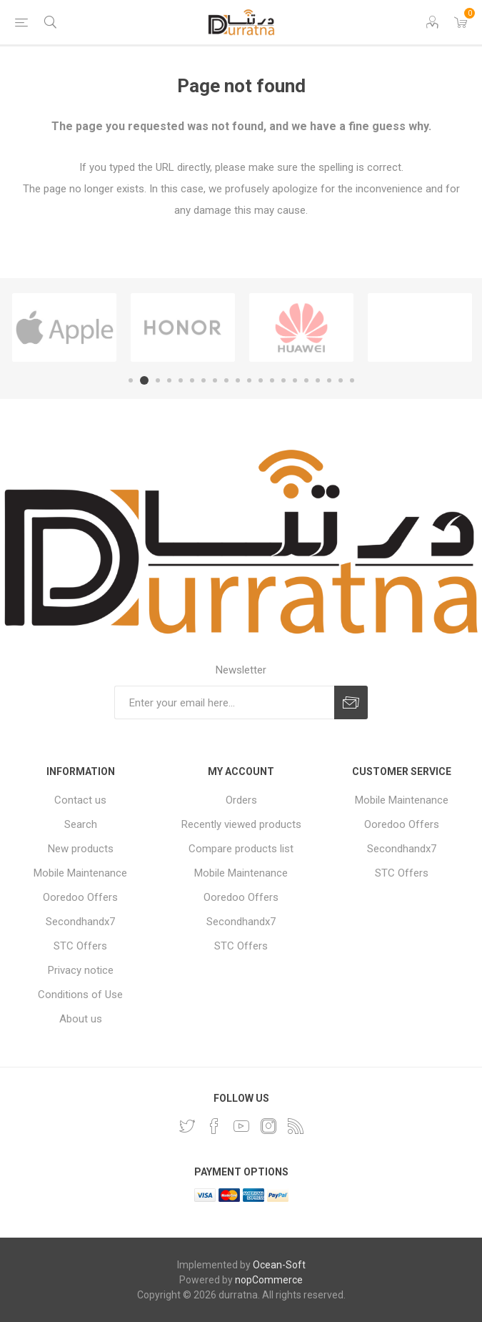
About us (80, 1018)
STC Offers (80, 945)
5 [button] (181, 380)
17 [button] (318, 380)
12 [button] (260, 380)
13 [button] (272, 380)
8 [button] (215, 380)
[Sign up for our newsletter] (224, 702)
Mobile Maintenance (80, 873)
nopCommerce (269, 1280)
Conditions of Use (80, 994)
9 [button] (226, 380)
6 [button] (192, 380)
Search (80, 824)
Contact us (80, 800)
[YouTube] (241, 1126)
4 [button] (169, 380)
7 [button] (203, 380)
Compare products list (241, 848)
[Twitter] (187, 1126)
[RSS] (295, 1126)
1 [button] (131, 380)
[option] (64, 327)
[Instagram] (268, 1126)
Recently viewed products (241, 824)
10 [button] (238, 380)
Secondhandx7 (80, 921)
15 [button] (295, 380)
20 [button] (352, 380)
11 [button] (249, 380)
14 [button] (283, 380)
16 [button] (306, 380)
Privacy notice (81, 970)
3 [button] (158, 380)
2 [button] (144, 380)
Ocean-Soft (279, 1265)
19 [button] (340, 380)
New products (81, 848)
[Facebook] (214, 1126)
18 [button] (329, 380)
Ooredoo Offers (80, 897)
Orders (241, 800)
